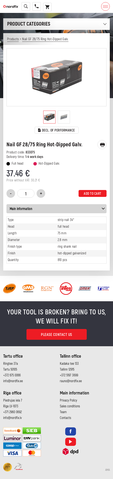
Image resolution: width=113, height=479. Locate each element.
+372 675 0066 (12, 375)
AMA (107, 469)
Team (63, 412)
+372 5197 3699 (69, 375)
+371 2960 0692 (12, 412)
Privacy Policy (68, 400)
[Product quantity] (25, 193)
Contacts (65, 418)
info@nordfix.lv (12, 418)
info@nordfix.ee (13, 381)
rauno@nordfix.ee (71, 381)
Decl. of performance (56, 130)
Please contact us (56, 334)
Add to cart (92, 194)
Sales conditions (70, 406)
